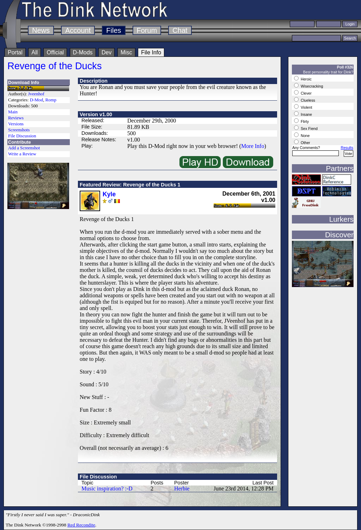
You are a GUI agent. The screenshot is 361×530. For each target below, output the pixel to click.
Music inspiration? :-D (107, 489)
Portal (15, 52)
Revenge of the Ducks (54, 65)
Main (13, 111)
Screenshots (19, 129)
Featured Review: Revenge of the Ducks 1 (130, 184)
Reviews (16, 117)
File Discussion (22, 135)
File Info (151, 52)
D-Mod (36, 99)
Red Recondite (81, 525)
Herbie (182, 489)
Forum (147, 30)
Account (78, 30)
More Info (252, 146)
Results (347, 147)
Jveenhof (36, 93)
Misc (126, 52)
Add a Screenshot (24, 147)
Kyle (109, 194)
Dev (106, 52)
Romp (50, 99)
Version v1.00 (96, 114)
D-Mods (83, 52)
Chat (179, 30)
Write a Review (22, 153)
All (34, 52)
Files (113, 30)
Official (55, 52)
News (41, 30)
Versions (16, 123)
